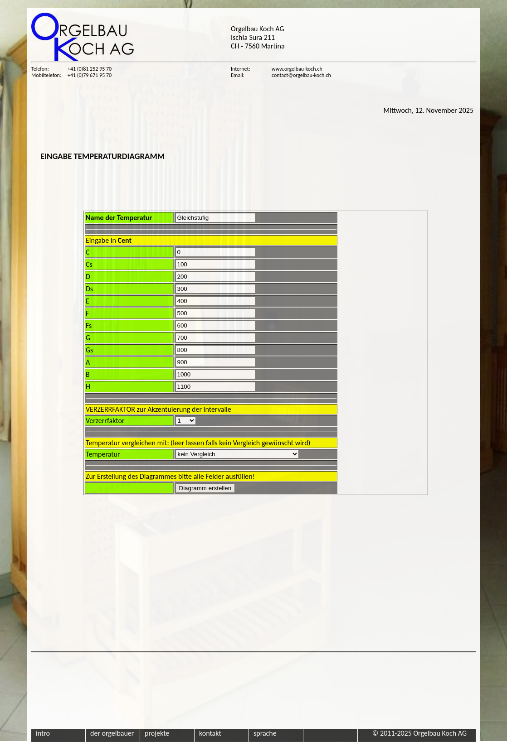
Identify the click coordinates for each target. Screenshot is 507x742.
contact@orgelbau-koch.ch (301, 75)
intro (43, 733)
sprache (265, 733)
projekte (157, 733)
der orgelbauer (112, 733)
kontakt (210, 733)
